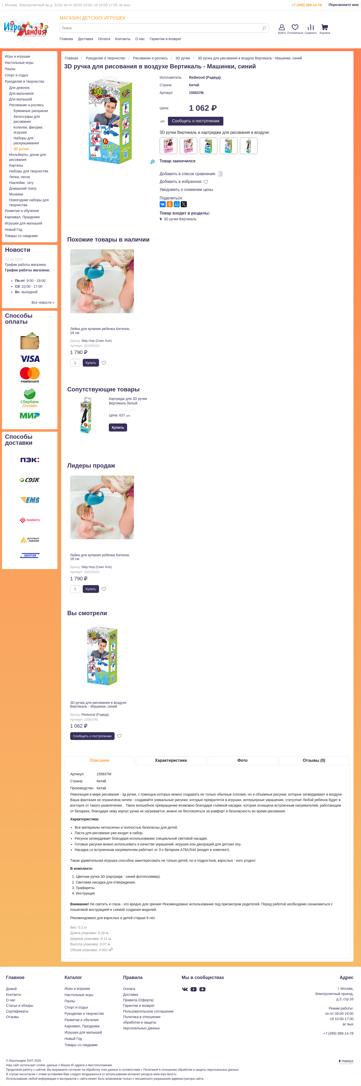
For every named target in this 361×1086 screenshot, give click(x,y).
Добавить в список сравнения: (188, 174)
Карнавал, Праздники (22, 217)
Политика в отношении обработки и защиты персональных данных (141, 1022)
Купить (91, 363)
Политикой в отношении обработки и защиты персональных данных (190, 1069)
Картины (16, 165)
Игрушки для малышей (23, 223)
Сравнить (311, 29)
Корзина (325, 29)
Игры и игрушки (17, 56)
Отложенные (295, 29)
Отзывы (12, 1017)
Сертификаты (17, 1011)
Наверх (346, 1061)
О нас (140, 39)
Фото (242, 760)
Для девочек (19, 88)
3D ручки (21, 149)
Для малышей (20, 99)
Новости (17, 249)
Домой (11, 989)
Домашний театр (23, 188)
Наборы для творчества (28, 171)
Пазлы (10, 69)
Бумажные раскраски (31, 111)
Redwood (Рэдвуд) (205, 77)
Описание (99, 760)
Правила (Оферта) (138, 1000)
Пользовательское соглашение (148, 1011)
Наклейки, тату (21, 183)
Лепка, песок (19, 177)
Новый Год (13, 230)
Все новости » (43, 302)
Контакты (122, 39)
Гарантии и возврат (165, 39)
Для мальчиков (21, 93)
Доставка (85, 39)
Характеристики (171, 760)
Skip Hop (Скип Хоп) (96, 341)
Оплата (104, 39)
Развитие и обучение (22, 211)
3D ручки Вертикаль (180, 219)
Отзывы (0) (314, 760)
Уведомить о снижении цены (186, 189)
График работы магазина (25, 265)
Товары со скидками (21, 236)
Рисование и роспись (26, 105)
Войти (282, 29)
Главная (66, 39)
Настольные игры (19, 63)
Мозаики (16, 194)
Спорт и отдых (16, 75)
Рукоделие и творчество (24, 81)
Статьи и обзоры (19, 1006)
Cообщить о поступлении (195, 121)
